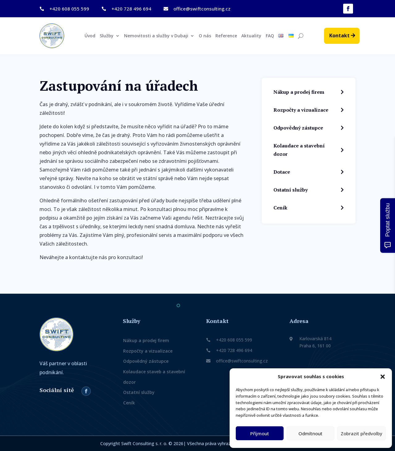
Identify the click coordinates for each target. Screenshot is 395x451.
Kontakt (339, 35)
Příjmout (259, 433)
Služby (107, 36)
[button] (383, 377)
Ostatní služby (139, 392)
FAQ (270, 36)
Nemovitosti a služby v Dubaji (156, 36)
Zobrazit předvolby (361, 433)
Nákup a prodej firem (146, 340)
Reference (226, 36)
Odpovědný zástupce (145, 361)
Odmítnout (310, 433)
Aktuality (251, 36)
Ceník (129, 403)
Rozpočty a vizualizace (148, 351)
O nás (205, 36)
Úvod (90, 36)
